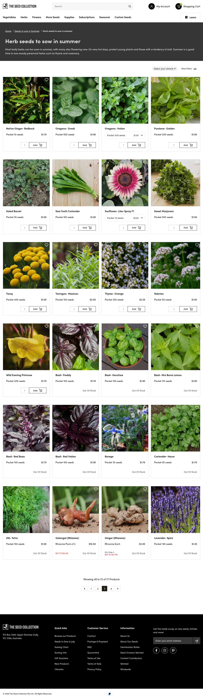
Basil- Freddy (63, 375)
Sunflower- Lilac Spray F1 (119, 211)
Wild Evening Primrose (19, 375)
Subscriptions (87, 17)
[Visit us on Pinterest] (173, 650)
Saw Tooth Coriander (68, 211)
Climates (59, 669)
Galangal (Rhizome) (67, 538)
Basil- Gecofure (114, 375)
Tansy (9, 293)
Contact (91, 635)
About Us (125, 635)
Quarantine (93, 652)
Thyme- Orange (114, 293)
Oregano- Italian (115, 128)
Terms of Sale (94, 663)
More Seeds (53, 17)
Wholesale (125, 669)
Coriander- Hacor (164, 456)
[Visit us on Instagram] (165, 650)
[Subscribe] (196, 640)
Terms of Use (93, 658)
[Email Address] (173, 640)
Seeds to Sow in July (65, 641)
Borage (109, 456)
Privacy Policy (94, 669)
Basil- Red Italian (66, 456)
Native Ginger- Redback (20, 128)
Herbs (24, 17)
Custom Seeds (123, 17)
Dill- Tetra (12, 538)
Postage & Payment (97, 641)
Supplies (69, 17)
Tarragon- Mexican (67, 293)
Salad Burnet (13, 211)
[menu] (130, 6)
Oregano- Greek (65, 128)
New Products (62, 663)
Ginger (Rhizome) (115, 538)
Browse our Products (65, 635)
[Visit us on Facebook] (156, 650)
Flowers (36, 17)
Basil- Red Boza (15, 456)
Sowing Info (61, 652)
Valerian (159, 293)
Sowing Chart (62, 647)
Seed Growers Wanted (132, 652)
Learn (190, 17)
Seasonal (104, 17)
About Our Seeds (129, 641)
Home (8, 31)
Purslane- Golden (164, 128)
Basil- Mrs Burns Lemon (168, 375)
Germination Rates (130, 647)
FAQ (89, 647)
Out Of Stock (89, 390)
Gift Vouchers (61, 658)
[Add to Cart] (37, 145)
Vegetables (9, 17)
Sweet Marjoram (164, 211)
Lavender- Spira (163, 538)
